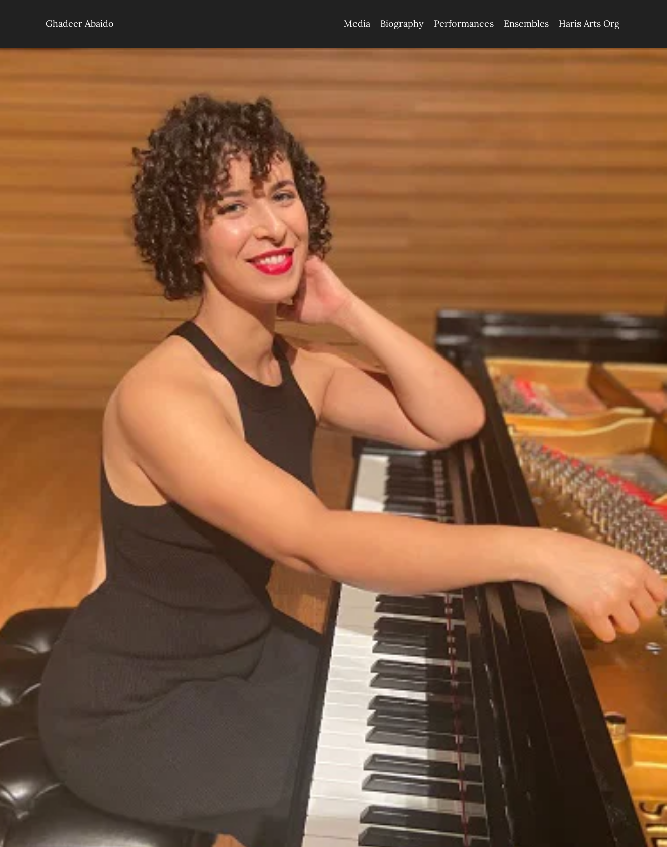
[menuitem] (357, 23)
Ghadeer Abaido (80, 23)
